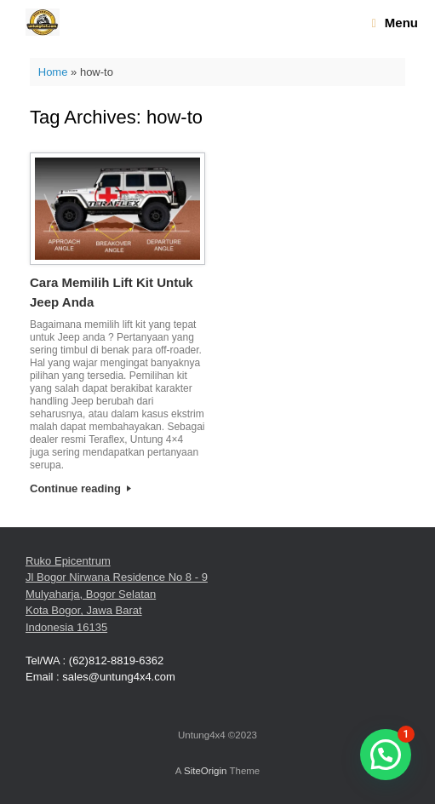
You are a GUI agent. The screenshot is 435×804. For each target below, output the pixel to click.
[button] (385, 754)
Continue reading (80, 488)
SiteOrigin (205, 771)
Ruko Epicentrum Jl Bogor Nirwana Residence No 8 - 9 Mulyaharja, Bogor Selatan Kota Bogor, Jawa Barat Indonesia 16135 (117, 594)
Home (53, 72)
